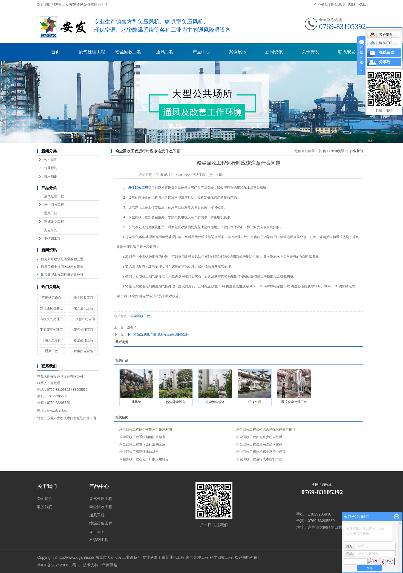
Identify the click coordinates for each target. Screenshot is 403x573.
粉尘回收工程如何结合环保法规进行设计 (265, 430)
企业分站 (321, 4)
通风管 (136, 402)
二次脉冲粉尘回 (83, 319)
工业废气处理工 (51, 330)
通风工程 (165, 52)
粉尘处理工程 (83, 340)
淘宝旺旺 (381, 43)
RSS (352, 4)
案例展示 (237, 52)
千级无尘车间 (51, 340)
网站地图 (338, 4)
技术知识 (50, 176)
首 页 (322, 151)
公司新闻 (50, 159)
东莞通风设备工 (51, 308)
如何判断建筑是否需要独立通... (63, 259)
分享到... (386, 62)
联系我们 (45, 507)
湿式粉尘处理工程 (294, 402)
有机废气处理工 (51, 319)
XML (362, 4)
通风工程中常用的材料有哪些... (63, 267)
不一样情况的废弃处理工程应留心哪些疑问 (158, 334)
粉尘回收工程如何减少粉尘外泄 (259, 437)
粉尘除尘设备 (83, 351)
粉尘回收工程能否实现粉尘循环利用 (145, 430)
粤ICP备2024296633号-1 (58, 565)
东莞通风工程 (83, 308)
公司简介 (45, 498)
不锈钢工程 (52, 239)
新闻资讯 (274, 52)
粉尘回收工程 (128, 52)
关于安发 (310, 52)
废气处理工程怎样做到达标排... (63, 274)
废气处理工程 (92, 52)
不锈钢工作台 (51, 298)
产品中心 (201, 52)
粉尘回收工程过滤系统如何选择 (259, 444)
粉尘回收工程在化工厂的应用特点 (144, 459)
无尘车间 (50, 230)
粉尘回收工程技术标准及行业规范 (261, 452)
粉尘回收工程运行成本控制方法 (259, 459)
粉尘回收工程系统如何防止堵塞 (142, 437)
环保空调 (254, 402)
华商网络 (109, 565)
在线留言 (386, 52)
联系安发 (347, 52)
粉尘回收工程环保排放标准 (139, 452)
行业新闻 (50, 168)
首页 (55, 52)
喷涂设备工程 (54, 222)
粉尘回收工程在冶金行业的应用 (142, 444)
